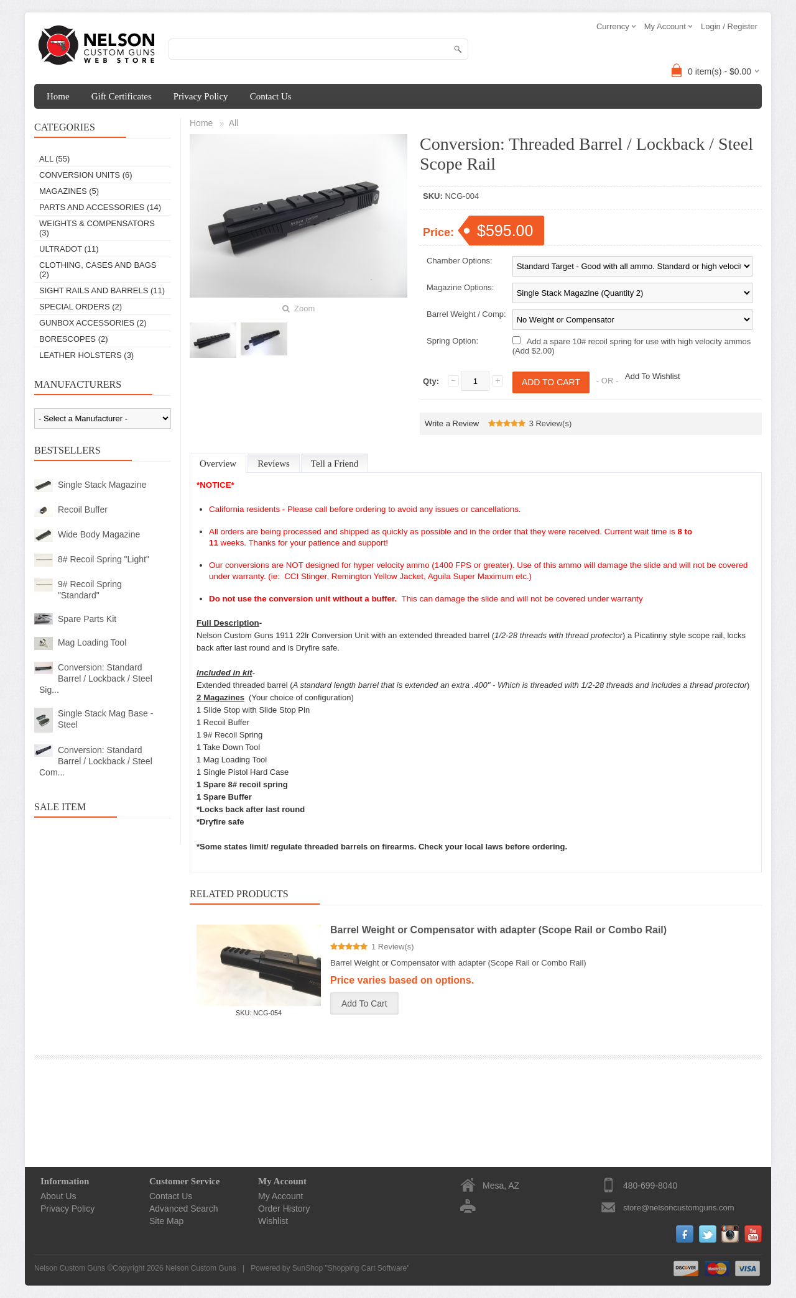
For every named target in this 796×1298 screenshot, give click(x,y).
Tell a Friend (334, 463)
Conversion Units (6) (85, 175)
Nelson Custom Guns (200, 1268)
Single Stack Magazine (102, 485)
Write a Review (452, 423)
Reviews (273, 463)
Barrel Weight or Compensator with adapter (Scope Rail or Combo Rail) (498, 930)
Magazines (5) (69, 191)
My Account (280, 1196)
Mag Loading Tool (92, 642)
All (234, 123)
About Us (58, 1196)
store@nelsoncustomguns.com (678, 1207)
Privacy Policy (201, 96)
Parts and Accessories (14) (100, 207)
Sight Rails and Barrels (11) (102, 290)
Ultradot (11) (69, 249)
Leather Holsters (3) (86, 355)
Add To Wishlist (652, 376)
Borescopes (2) (73, 339)
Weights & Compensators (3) (97, 228)
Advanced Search (183, 1208)
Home (58, 96)
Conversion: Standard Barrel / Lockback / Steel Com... (95, 761)
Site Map (166, 1221)
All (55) (54, 158)
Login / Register (729, 26)
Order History (284, 1208)
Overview (218, 463)
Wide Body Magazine (99, 534)
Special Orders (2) (80, 306)
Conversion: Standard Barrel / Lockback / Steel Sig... (95, 678)
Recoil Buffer (83, 509)
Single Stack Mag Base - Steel (105, 718)
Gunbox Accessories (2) (93, 322)
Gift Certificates (121, 96)
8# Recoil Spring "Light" (103, 559)
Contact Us (271, 96)
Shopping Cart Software (367, 1268)
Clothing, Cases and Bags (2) (98, 269)
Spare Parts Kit (87, 619)
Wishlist (273, 1221)
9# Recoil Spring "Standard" (90, 589)
